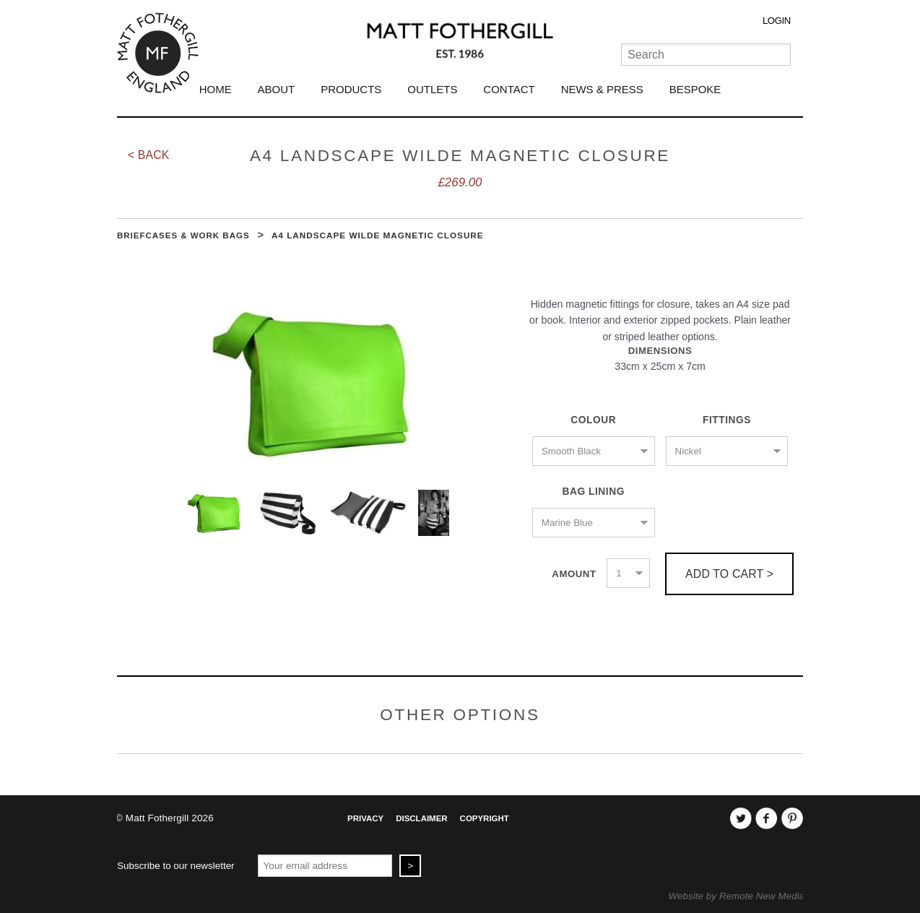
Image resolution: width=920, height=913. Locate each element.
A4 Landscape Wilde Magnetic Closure (378, 235)
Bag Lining (593, 491)
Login (777, 20)
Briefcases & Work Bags (183, 235)
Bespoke (695, 89)
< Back (148, 155)
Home (215, 89)
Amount (574, 573)
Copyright (484, 818)
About (276, 89)
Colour (593, 420)
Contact (508, 89)
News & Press (602, 89)
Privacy (365, 818)
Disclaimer (421, 818)
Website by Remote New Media (737, 896)
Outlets (432, 89)
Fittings (727, 420)
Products (351, 89)
